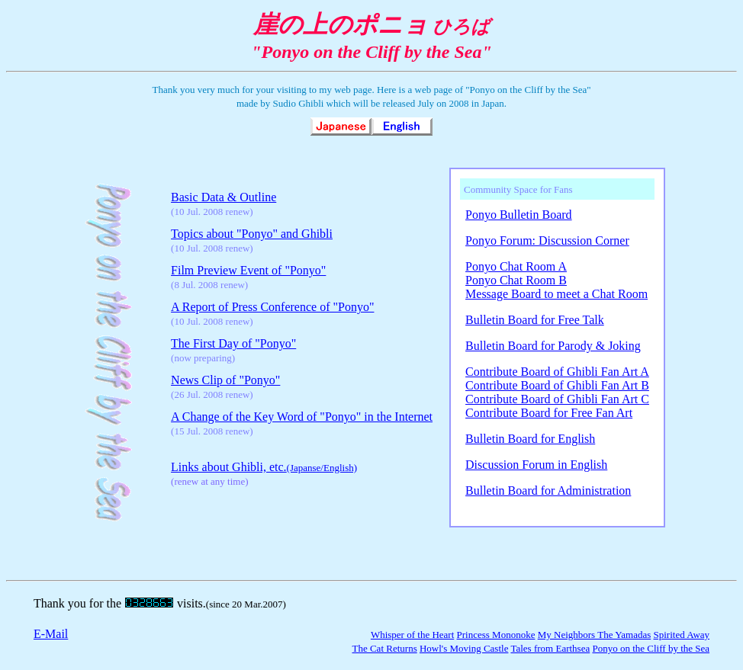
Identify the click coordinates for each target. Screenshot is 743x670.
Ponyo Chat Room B (516, 280)
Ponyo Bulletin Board (518, 214)
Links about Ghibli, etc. (264, 466)
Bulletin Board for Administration (548, 490)
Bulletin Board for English (530, 438)
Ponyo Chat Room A (516, 266)
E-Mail (51, 633)
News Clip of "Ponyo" (225, 379)
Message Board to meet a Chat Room (556, 293)
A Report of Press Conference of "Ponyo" (272, 306)
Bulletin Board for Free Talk (534, 319)
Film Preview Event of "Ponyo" (248, 270)
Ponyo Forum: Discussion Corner (547, 240)
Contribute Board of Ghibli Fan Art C (557, 399)
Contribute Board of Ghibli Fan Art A (557, 371)
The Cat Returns (384, 648)
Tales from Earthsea (550, 648)
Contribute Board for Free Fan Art (548, 412)
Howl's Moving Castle (464, 648)
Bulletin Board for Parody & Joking (553, 345)
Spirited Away (681, 634)
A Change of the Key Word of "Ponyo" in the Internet (302, 416)
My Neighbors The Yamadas (594, 634)
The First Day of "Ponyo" (233, 343)
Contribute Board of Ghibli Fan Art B (557, 385)
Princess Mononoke (496, 634)
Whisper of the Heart (412, 634)
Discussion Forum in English (536, 464)
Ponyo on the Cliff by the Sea (650, 648)
